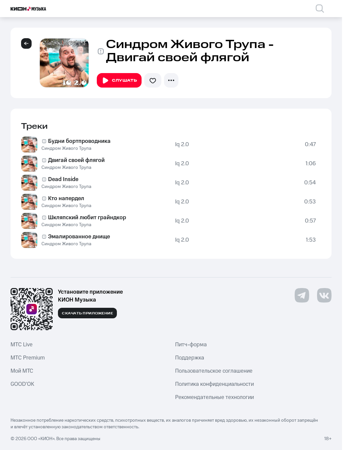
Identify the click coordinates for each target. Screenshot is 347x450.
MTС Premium (28, 358)
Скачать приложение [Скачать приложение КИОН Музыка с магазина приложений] (87, 313)
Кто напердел (66, 198)
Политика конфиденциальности (214, 384)
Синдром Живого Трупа (66, 148)
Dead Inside (63, 179)
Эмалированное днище (79, 237)
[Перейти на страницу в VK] (324, 295)
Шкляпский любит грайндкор (87, 218)
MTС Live (22, 345)
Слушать (119, 81)
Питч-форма (191, 345)
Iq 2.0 (182, 144)
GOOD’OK (22, 384)
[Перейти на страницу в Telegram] (302, 295)
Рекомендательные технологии (214, 397)
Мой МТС (22, 371)
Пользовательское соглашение (214, 371)
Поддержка (189, 358)
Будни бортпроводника (79, 141)
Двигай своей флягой (76, 160)
